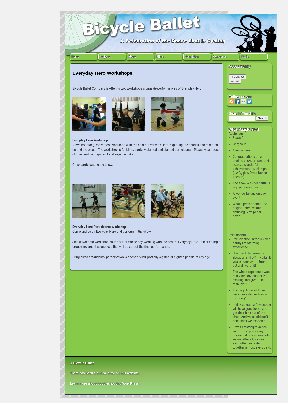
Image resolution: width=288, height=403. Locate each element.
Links (245, 56)
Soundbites (192, 56)
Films (160, 56)
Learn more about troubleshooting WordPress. (105, 383)
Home (75, 56)
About (132, 56)
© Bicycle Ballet (82, 363)
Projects (105, 56)
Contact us (220, 56)
